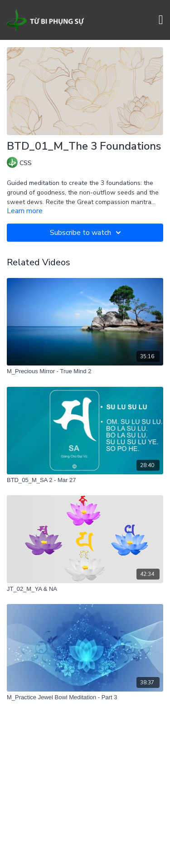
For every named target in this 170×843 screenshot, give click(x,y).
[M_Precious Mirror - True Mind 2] (85, 371)
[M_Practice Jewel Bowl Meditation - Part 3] (85, 697)
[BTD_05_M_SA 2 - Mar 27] (85, 480)
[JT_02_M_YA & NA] (85, 589)
